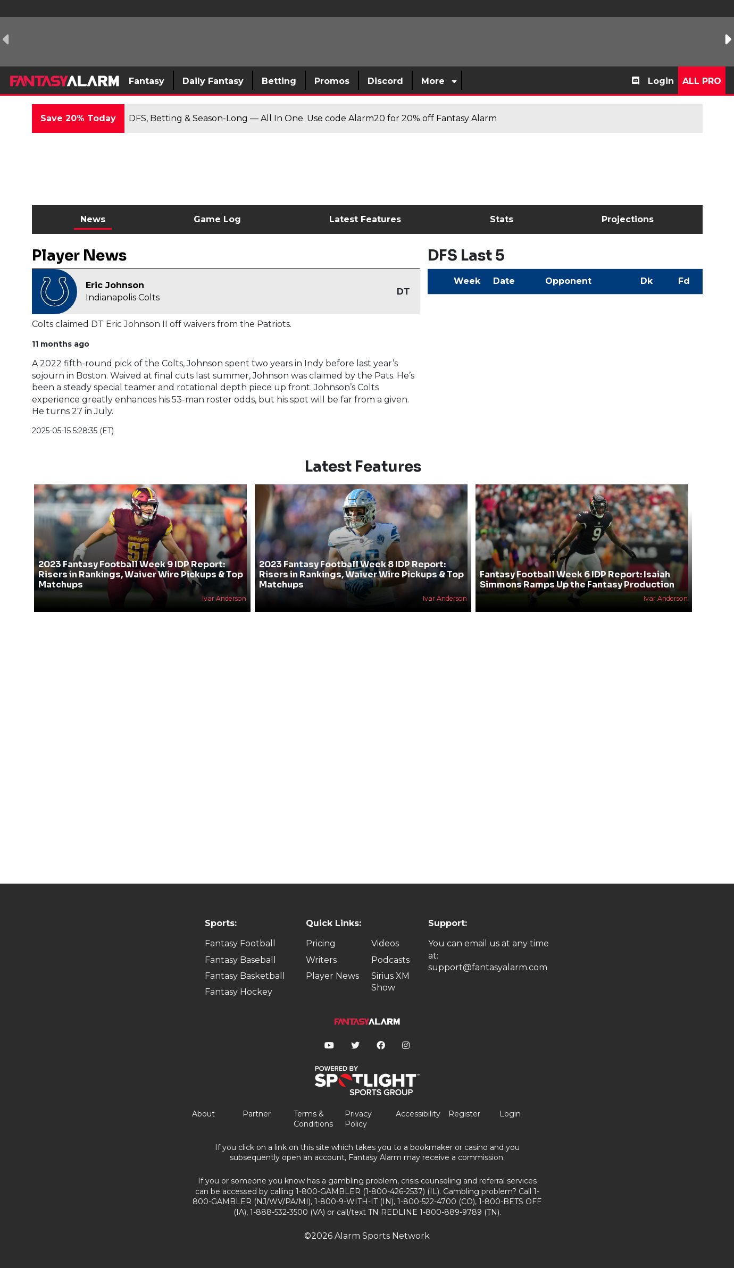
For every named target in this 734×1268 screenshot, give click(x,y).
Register (464, 1114)
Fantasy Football (240, 943)
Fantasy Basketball (245, 976)
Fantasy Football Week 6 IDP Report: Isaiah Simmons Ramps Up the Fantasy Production (577, 579)
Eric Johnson (115, 285)
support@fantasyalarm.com (487, 967)
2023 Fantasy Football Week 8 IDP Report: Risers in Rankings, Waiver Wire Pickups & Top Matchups (361, 574)
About (203, 1114)
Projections (628, 219)
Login (661, 81)
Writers (321, 960)
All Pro (701, 81)
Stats (501, 219)
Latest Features (365, 219)
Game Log (217, 219)
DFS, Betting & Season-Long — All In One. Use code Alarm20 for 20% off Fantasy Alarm (313, 118)
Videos (385, 943)
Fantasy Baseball (240, 960)
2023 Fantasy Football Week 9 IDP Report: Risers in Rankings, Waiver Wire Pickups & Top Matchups (140, 574)
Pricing (321, 943)
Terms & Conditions (313, 1119)
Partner (257, 1114)
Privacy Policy (358, 1119)
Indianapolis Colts (123, 297)
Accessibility (418, 1114)
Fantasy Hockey (238, 992)
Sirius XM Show (390, 982)
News (92, 219)
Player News (332, 976)
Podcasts (390, 960)
